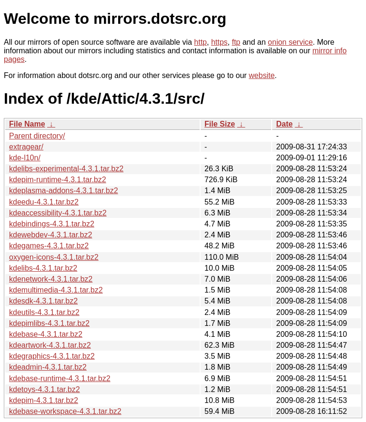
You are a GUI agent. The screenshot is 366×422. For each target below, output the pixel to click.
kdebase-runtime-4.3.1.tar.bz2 (60, 378)
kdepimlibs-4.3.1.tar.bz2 (49, 323)
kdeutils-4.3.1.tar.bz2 (44, 312)
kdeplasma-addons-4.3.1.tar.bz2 (63, 190)
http (200, 42)
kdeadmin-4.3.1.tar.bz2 (48, 367)
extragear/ (26, 147)
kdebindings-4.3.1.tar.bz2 (51, 224)
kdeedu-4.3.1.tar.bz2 (44, 202)
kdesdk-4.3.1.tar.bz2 (43, 301)
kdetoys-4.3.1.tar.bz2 (44, 389)
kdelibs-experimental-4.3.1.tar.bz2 (66, 169)
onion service (290, 42)
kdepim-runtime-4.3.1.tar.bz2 (57, 180)
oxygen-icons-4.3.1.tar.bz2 (54, 257)
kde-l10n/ (25, 158)
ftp (236, 42)
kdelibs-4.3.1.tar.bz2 (43, 268)
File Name (27, 124)
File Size (219, 124)
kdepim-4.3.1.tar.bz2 (43, 400)
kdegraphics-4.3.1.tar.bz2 (52, 356)
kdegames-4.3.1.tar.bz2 (49, 246)
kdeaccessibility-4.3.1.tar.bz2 (58, 213)
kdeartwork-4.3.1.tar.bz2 (50, 345)
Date (284, 124)
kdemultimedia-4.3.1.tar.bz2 (56, 290)
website (261, 75)
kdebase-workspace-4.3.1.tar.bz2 (65, 411)
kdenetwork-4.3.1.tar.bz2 (50, 279)
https (219, 42)
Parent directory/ (37, 136)
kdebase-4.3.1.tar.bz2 (45, 334)
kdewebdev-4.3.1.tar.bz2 (50, 235)
